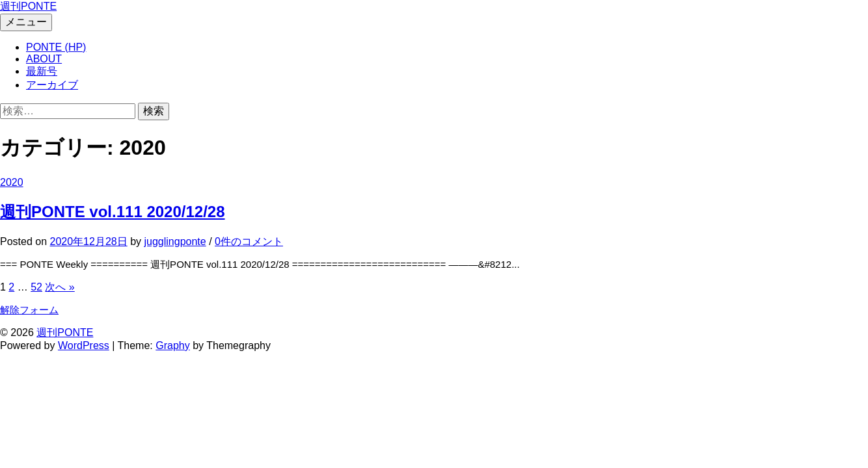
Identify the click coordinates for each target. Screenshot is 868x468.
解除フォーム (29, 309)
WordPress (83, 345)
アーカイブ (52, 84)
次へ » (59, 286)
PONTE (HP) (56, 47)
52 (36, 286)
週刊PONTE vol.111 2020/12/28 (112, 211)
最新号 (41, 71)
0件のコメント (249, 241)
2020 (11, 182)
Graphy (172, 345)
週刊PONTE (28, 6)
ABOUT (44, 58)
